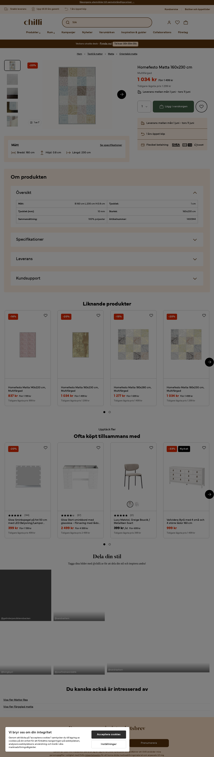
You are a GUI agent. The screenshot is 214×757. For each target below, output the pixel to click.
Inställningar (109, 744)
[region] (67, 739)
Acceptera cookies (109, 734)
